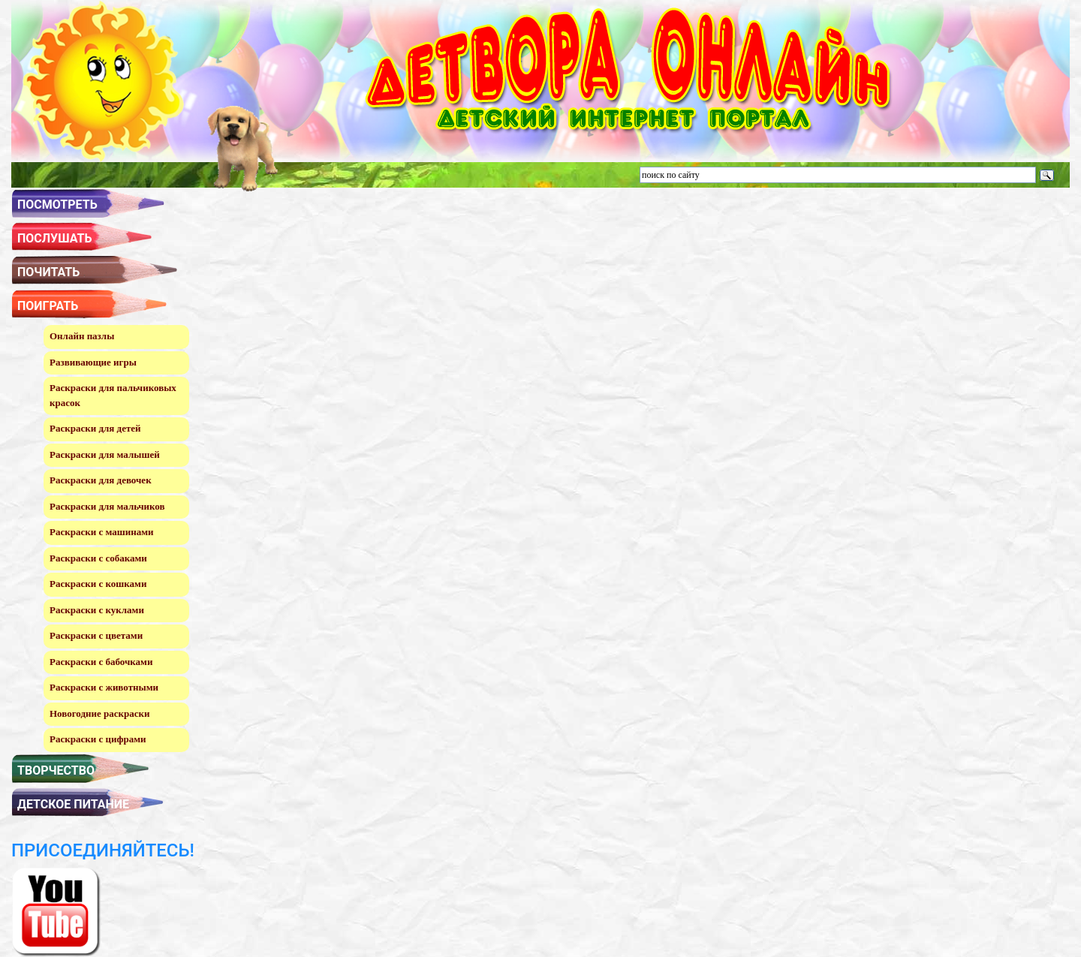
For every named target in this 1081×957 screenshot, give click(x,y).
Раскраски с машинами (102, 531)
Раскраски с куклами (97, 609)
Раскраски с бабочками (101, 661)
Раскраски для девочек (101, 480)
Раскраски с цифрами (98, 739)
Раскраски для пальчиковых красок (113, 395)
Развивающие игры (93, 362)
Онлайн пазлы (82, 336)
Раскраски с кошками (98, 583)
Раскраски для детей (95, 428)
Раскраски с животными (104, 687)
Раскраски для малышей (105, 454)
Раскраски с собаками (98, 558)
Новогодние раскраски (99, 713)
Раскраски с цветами (96, 635)
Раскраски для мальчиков (107, 506)
